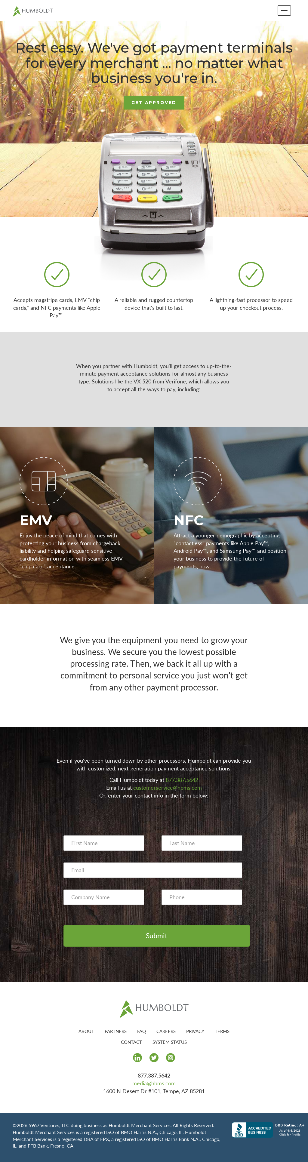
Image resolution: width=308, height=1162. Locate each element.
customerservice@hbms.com (167, 787)
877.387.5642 (182, 779)
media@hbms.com (154, 1083)
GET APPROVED (154, 103)
